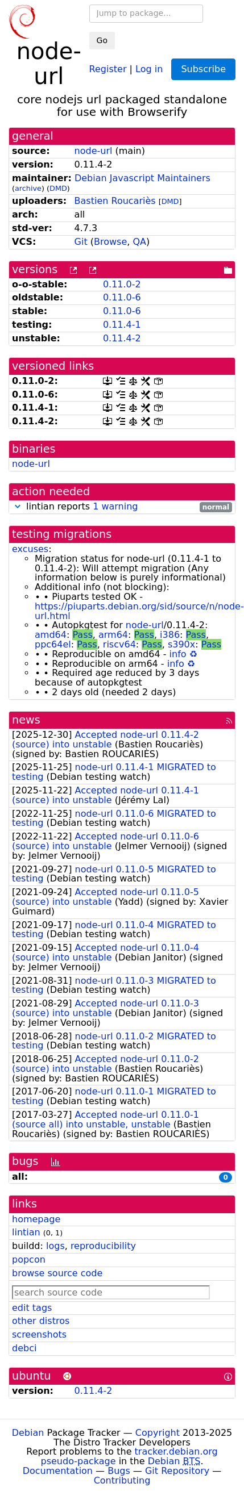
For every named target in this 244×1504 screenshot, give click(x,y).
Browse (110, 241)
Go (102, 40)
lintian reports (122, 507)
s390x (181, 644)
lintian (26, 1232)
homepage (36, 1219)
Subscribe (203, 69)
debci (24, 1348)
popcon (29, 1259)
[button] (17, 506)
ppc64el (53, 644)
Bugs (118, 1470)
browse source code (57, 1273)
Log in (149, 68)
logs (55, 1245)
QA (139, 241)
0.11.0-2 (122, 284)
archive (28, 188)
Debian (28, 1432)
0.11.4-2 (122, 338)
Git (81, 241)
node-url (94, 150)
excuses (30, 549)
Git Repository (177, 1470)
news (26, 719)
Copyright (157, 1432)
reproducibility (103, 1245)
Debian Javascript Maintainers (142, 178)
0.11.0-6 (122, 297)
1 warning (115, 506)
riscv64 (119, 644)
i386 (170, 634)
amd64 (51, 634)
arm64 (113, 634)
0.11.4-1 (122, 324)
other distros (40, 1320)
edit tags (32, 1307)
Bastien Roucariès (115, 200)
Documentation (58, 1470)
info (178, 654)
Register (108, 68)
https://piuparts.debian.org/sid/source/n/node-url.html (139, 611)
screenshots (39, 1334)
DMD (58, 188)
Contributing (122, 1480)
